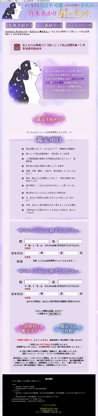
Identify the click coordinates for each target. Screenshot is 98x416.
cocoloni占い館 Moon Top (16, 31)
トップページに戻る (49, 405)
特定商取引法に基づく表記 (49, 408)
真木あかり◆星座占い (39, 31)
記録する (42, 314)
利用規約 (31, 365)
